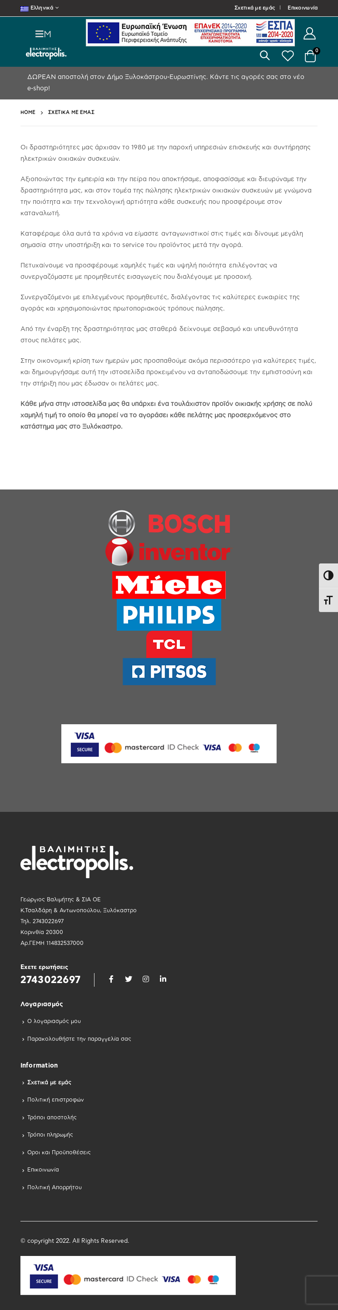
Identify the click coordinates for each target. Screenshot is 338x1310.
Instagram (146, 979)
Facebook (111, 979)
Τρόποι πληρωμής (50, 1134)
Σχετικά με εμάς (254, 7)
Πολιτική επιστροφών (55, 1099)
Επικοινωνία (303, 7)
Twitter (128, 979)
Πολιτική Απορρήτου (54, 1187)
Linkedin (163, 979)
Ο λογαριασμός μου (54, 1021)
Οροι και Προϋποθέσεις (59, 1152)
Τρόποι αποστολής (52, 1117)
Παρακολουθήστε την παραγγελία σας (79, 1039)
